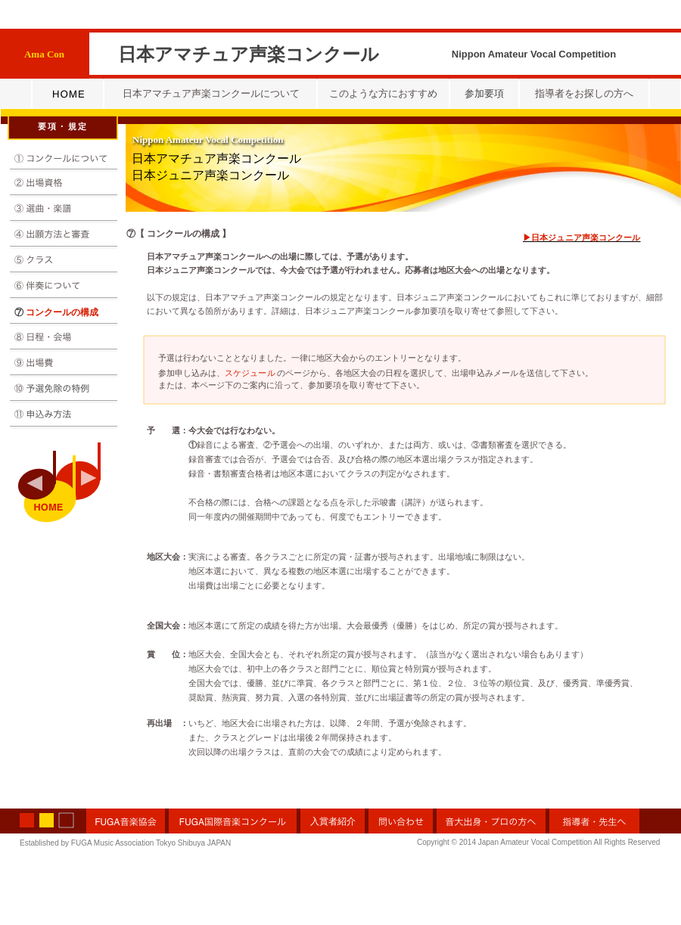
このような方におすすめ (383, 93)
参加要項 (484, 93)
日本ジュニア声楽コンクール (210, 175)
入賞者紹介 (333, 821)
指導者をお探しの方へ (584, 93)
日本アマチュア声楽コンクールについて (211, 93)
